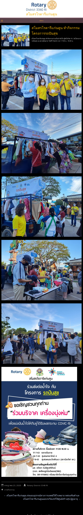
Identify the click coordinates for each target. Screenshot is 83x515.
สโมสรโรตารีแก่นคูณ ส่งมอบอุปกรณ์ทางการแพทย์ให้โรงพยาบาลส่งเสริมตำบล (41, 495)
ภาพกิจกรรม (9, 490)
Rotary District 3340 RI (37, 485)
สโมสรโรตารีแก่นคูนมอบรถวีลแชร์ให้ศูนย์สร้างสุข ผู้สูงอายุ (52, 498)
